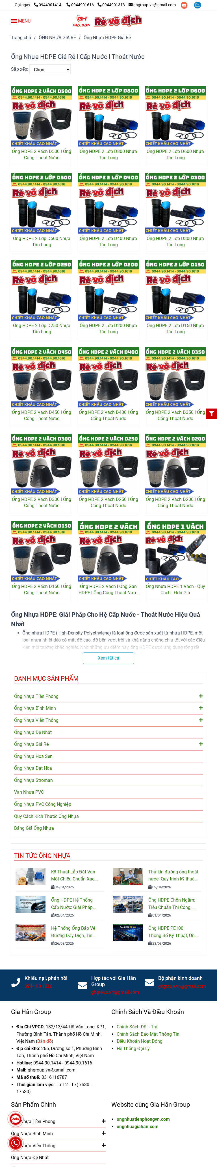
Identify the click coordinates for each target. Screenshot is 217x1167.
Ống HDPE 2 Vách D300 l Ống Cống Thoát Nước (41, 502)
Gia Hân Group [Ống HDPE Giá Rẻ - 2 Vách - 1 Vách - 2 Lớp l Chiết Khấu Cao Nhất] (31, 1011)
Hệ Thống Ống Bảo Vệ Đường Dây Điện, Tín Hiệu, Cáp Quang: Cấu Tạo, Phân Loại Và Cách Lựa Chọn (75, 932)
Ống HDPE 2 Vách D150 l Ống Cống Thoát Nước (41, 589)
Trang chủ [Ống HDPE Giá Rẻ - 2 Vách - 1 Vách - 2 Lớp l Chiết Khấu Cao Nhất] (21, 37)
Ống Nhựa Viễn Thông (108, 720)
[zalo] (197, 5)
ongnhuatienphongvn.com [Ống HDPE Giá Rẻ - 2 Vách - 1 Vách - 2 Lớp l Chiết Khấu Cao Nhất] (143, 1119)
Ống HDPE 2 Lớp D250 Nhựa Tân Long (41, 328)
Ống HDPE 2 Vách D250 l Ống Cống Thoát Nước (108, 502)
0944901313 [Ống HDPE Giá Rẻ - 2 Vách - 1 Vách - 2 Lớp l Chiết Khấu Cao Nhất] (111, 5)
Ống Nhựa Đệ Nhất (33, 732)
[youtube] (184, 5)
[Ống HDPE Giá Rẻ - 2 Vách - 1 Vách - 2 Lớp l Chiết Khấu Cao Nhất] (39, 5)
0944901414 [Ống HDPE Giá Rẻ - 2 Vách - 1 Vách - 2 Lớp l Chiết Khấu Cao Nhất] (48, 5)
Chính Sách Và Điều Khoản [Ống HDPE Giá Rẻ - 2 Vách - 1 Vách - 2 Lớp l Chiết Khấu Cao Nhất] (147, 1011)
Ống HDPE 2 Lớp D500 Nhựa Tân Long (41, 241)
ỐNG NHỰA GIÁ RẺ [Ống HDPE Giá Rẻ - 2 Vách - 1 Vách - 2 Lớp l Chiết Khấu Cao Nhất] (57, 37)
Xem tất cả (108, 658)
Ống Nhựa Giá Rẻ (108, 744)
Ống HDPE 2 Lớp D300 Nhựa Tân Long (175, 241)
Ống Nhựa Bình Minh (108, 708)
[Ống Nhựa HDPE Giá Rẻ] (108, 21)
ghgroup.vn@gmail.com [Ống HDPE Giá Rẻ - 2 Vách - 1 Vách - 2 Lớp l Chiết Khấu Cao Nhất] (152, 5)
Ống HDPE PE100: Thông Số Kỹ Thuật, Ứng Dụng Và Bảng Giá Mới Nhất (172, 932)
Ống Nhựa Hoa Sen (33, 756)
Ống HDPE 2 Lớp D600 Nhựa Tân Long (175, 154)
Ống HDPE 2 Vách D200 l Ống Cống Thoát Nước (175, 502)
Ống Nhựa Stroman (33, 780)
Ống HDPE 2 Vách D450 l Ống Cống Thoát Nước (41, 415)
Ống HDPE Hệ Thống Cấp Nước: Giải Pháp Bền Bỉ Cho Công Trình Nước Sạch (73, 904)
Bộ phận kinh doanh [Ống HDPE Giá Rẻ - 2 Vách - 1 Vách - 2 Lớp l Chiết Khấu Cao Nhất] (180, 978)
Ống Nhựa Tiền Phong (108, 696)
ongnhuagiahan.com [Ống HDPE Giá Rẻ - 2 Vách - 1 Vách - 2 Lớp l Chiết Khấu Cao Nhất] (138, 1126)
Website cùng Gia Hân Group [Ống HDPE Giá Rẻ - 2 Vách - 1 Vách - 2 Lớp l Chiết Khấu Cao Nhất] (150, 1104)
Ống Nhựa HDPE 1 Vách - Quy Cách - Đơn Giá (175, 589)
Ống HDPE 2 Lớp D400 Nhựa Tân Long (108, 241)
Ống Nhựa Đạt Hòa (33, 768)
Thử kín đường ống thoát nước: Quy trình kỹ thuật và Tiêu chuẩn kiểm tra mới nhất (173, 876)
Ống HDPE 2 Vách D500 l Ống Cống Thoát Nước (41, 154)
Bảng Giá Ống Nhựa (34, 828)
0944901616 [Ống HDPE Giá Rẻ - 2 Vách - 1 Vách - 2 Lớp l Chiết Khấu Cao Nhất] (80, 5)
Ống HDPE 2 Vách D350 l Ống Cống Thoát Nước (175, 415)
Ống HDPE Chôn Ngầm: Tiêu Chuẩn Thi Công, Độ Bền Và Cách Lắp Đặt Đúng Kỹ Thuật (173, 904)
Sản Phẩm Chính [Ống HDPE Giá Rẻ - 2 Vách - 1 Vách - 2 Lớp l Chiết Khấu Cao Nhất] (33, 1104)
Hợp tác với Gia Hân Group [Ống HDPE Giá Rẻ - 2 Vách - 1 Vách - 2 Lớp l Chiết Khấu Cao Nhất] (113, 981)
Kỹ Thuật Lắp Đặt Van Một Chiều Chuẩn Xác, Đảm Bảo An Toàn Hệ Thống (73, 876)
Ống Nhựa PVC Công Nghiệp (42, 804)
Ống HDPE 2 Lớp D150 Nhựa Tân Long (175, 328)
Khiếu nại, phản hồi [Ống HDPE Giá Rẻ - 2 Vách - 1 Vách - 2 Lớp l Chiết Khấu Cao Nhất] (46, 978)
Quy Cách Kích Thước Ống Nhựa (46, 816)
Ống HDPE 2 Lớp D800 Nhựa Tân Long (108, 154)
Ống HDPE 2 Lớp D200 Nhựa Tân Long (108, 328)
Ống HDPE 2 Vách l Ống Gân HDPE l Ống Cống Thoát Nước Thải (108, 590)
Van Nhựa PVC (29, 792)
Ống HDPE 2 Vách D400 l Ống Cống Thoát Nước (108, 415)
